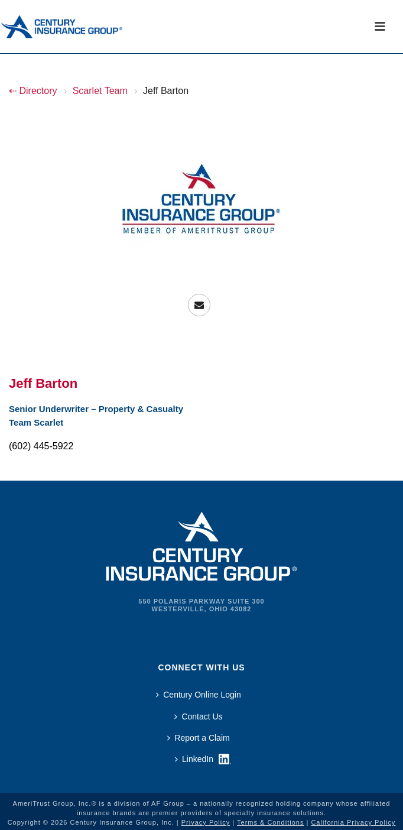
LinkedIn (194, 759)
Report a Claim (198, 738)
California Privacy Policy (353, 822)
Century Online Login (198, 694)
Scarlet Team (100, 91)
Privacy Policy (205, 822)
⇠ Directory (33, 91)
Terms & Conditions (270, 822)
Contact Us (198, 716)
